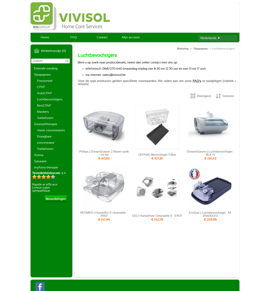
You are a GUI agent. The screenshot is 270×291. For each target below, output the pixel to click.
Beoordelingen (56, 199)
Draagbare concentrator (45, 139)
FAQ (73, 37)
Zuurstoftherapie (45, 124)
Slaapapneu (42, 74)
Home (45, 37)
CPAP (41, 87)
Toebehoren (45, 117)
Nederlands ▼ (210, 38)
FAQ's (197, 81)
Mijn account (131, 37)
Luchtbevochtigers (49, 99)
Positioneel (44, 80)
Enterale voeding (45, 68)
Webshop (183, 48)
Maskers (43, 111)
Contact (102, 37)
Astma (38, 155)
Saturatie (40, 161)
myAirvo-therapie (46, 167)
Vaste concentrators (51, 130)
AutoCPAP (44, 93)
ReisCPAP (44, 105)
